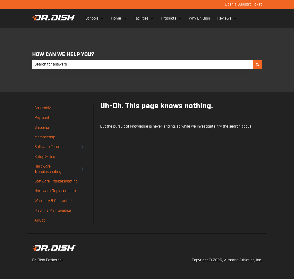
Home (116, 18)
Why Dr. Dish (199, 18)
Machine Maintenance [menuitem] (52, 210)
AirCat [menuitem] (39, 220)
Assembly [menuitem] (42, 108)
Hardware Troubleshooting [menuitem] (47, 169)
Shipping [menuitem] (41, 127)
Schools (92, 18)
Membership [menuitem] (44, 137)
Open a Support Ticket (243, 4)
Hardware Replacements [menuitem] (55, 191)
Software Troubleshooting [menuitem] (56, 181)
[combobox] (142, 64)
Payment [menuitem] (41, 118)
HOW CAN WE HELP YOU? (63, 54)
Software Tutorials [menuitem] (49, 147)
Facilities (141, 18)
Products (168, 18)
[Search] (257, 64)
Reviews (224, 18)
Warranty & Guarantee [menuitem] (53, 201)
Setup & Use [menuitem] (44, 157)
